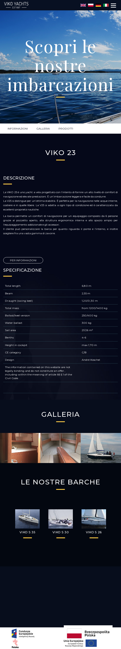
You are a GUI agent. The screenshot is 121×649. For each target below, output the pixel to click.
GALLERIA (43, 128)
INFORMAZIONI (18, 128)
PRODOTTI (66, 128)
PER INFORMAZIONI (23, 260)
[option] (20, 448)
